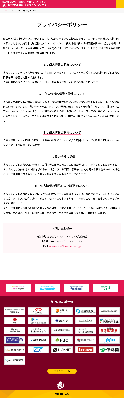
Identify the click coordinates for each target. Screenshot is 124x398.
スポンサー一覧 (62, 371)
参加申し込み (62, 394)
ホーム (6, 10)
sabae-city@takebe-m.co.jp (65, 246)
